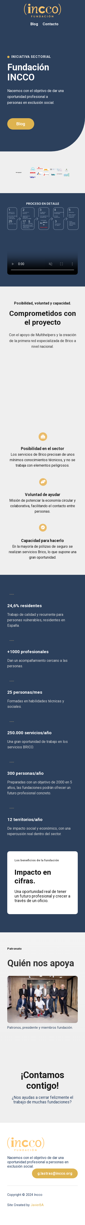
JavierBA (37, 1205)
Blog (34, 24)
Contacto (50, 24)
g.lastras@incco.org (54, 1173)
